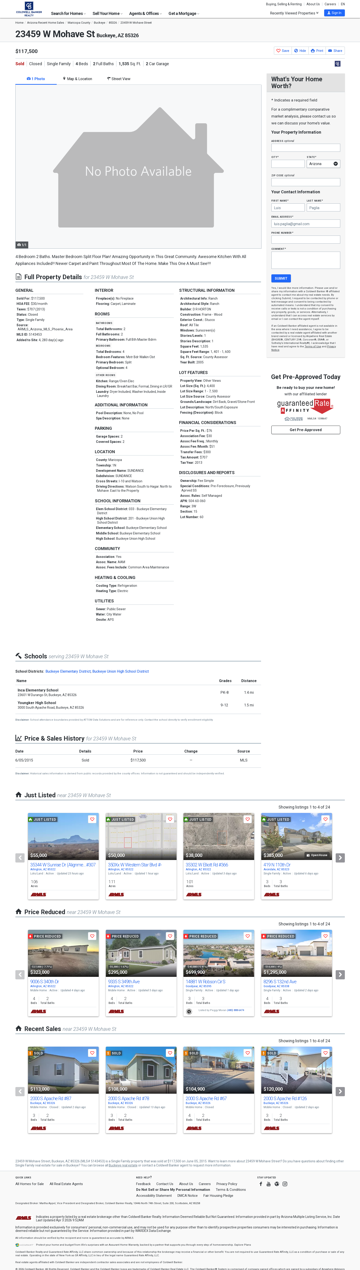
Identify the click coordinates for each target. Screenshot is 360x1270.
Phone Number (282, 232)
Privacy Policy (227, 1184)
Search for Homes (68, 13)
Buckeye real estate (123, 1165)
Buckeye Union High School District (120, 671)
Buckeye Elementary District (68, 671)
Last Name (315, 200)
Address (282, 141)
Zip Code (282, 175)
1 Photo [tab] (36, 79)
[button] (334, 12)
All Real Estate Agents (66, 1184)
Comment (278, 248)
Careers (330, 4)
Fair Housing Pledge (218, 1196)
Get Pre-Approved (306, 430)
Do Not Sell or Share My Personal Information (173, 1190)
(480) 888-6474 (235, 1010)
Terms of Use (313, 346)
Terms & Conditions (231, 1190)
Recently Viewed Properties (294, 13)
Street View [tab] (118, 79)
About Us (313, 4)
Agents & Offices (145, 13)
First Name (280, 200)
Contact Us (164, 1184)
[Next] (340, 858)
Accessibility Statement (154, 1196)
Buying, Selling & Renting (284, 4)
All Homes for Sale (29, 1184)
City (275, 157)
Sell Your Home (108, 13)
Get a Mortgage (184, 13)
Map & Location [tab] (77, 79)
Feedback (143, 1184)
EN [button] (343, 4)
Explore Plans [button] (242, 1244)
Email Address (282, 216)
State (311, 157)
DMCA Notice (187, 1196)
